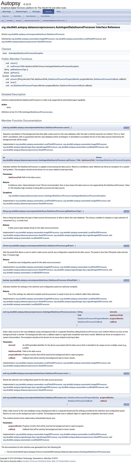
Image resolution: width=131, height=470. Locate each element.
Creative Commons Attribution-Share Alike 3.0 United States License (49, 461)
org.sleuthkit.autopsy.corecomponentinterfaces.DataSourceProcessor (36, 34)
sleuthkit (10, 20)
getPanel (14, 73)
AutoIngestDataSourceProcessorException (26, 53)
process (13, 79)
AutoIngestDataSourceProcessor (54, 20)
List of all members (124, 24)
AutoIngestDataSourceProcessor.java (37, 112)
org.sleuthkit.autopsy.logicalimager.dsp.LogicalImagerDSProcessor (30, 147)
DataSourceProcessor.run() (91, 332)
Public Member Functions (110, 24)
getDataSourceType (18, 70)
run (11, 86)
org (2, 20)
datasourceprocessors (32, 20)
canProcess (15, 66)
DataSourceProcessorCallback (106, 79)
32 (16, 112)
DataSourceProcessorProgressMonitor (63, 79)
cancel (13, 63)
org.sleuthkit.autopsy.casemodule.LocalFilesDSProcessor (79, 39)
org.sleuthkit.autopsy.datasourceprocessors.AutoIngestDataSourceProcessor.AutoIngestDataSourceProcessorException (57, 196)
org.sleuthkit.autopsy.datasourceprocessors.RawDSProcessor (27, 42)
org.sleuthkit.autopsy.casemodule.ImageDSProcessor (33, 39)
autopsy (18, 20)
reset (12, 82)
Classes (98, 24)
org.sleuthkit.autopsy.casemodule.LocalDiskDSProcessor (81, 147)
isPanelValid (15, 76)
